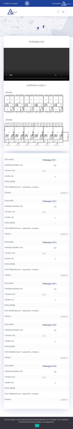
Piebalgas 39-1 (49, 160)
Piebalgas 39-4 (49, 284)
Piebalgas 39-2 (49, 201)
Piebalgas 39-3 (49, 242)
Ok (37, 425)
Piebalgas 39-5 (49, 325)
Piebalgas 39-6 (49, 366)
